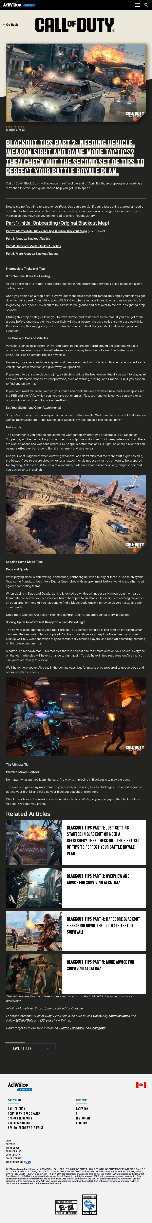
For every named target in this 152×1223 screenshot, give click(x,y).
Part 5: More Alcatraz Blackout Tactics (32, 254)
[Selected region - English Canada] (141, 1085)
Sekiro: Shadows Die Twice (25, 1128)
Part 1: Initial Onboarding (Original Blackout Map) (57, 223)
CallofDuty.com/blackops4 (111, 1016)
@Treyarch (47, 1020)
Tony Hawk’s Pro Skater (24, 1114)
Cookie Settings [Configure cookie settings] (13, 1158)
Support (10, 1144)
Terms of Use (12, 1147)
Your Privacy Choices (17, 1162)
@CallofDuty (24, 1020)
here (69, 615)
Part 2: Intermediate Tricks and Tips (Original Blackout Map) (46, 231)
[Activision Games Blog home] (20, 1087)
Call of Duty (16, 1109)
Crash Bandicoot (19, 1123)
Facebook (76, 1028)
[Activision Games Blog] (19, 5)
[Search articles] (146, 5)
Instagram (98, 1028)
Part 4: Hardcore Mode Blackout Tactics (33, 246)
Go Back (10, 25)
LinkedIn (82, 1123)
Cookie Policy (13, 1155)
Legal (8, 1140)
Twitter (63, 1028)
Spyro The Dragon (20, 1118)
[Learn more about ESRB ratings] (66, 1207)
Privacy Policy (13, 1151)
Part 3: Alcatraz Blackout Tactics (28, 238)
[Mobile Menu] (137, 5)
